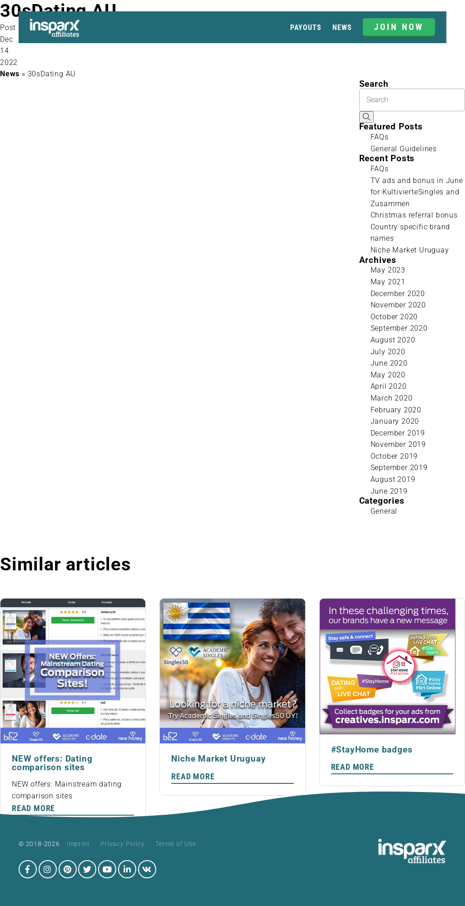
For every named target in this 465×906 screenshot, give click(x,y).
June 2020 (389, 363)
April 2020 (389, 386)
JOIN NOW (399, 27)
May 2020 (388, 375)
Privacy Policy (122, 843)
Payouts (306, 27)
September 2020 (399, 328)
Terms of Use (175, 843)
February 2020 (396, 410)
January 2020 (395, 421)
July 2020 (388, 351)
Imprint (78, 843)
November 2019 (398, 444)
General (384, 511)
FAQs (380, 137)
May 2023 (388, 270)
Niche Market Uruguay (410, 250)
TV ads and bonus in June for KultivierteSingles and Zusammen (417, 192)
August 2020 (393, 340)
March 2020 (392, 398)
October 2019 (394, 456)
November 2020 (398, 305)
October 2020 (394, 316)
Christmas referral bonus (414, 215)
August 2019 (393, 479)
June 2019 (389, 491)
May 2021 (388, 281)
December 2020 (398, 293)
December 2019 (398, 433)
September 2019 (399, 467)
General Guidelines (404, 148)
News (341, 27)
